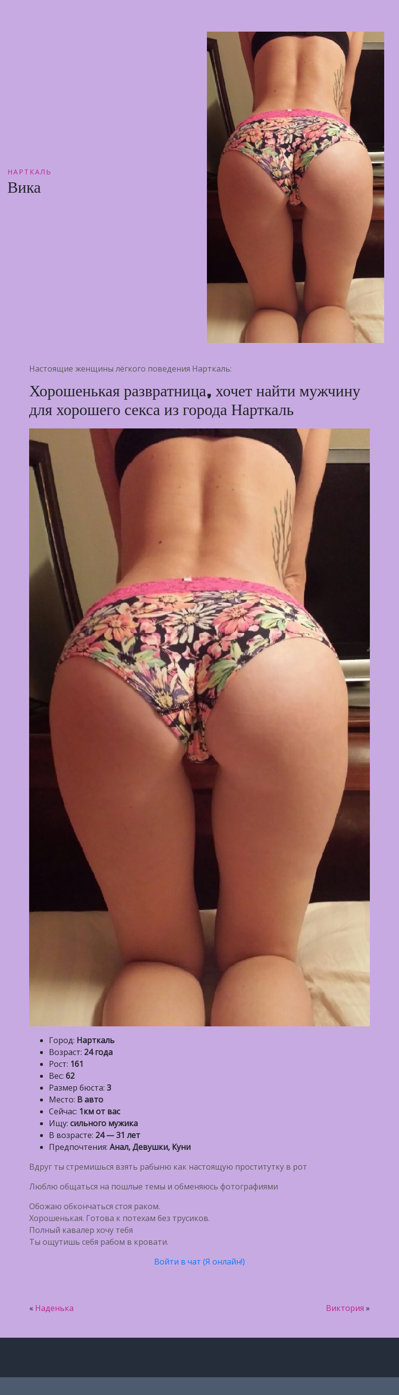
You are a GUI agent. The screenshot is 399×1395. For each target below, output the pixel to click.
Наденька (54, 1308)
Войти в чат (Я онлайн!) (199, 1261)
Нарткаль (29, 171)
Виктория (345, 1308)
